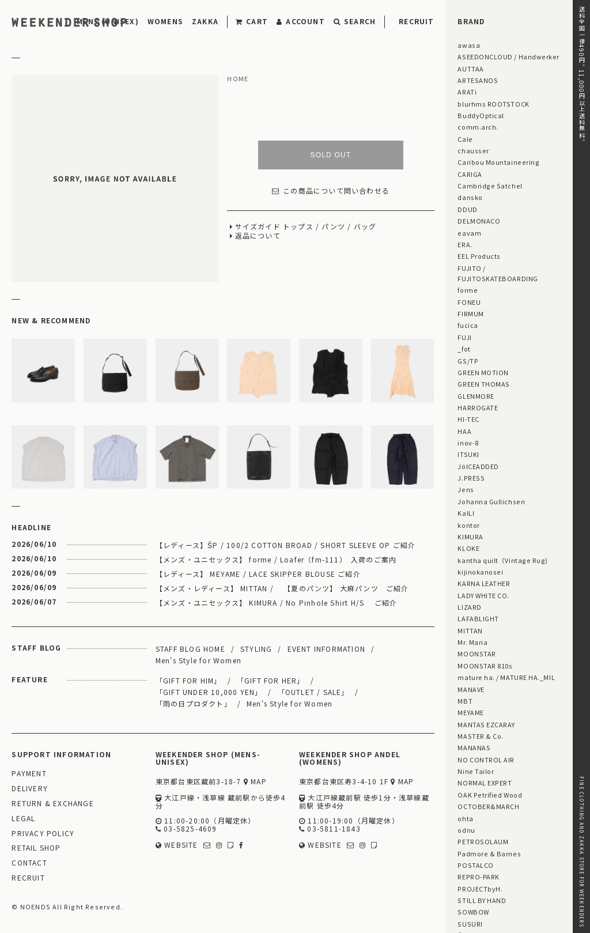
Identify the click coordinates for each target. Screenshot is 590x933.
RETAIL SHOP (36, 848)
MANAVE (470, 689)
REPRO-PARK (478, 876)
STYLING (256, 649)
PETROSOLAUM (482, 841)
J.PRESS (471, 477)
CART (252, 21)
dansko (469, 197)
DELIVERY (30, 788)
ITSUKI (468, 454)
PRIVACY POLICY (43, 833)
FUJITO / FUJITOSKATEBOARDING (497, 273)
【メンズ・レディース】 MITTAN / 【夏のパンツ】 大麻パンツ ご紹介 (282, 588)
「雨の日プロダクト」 (194, 703)
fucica (467, 325)
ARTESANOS (477, 80)
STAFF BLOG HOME (190, 649)
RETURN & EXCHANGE (52, 803)
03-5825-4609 (186, 829)
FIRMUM (470, 313)
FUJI (464, 337)
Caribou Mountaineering (498, 162)
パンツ (333, 226)
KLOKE (468, 548)
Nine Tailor (475, 771)
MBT (464, 700)
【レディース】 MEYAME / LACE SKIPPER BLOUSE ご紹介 (258, 574)
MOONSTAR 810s (484, 665)
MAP (255, 781)
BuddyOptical (480, 115)
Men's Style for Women (198, 660)
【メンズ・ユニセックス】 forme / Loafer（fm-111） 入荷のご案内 (276, 559)
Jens (465, 489)
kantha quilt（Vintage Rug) (502, 560)
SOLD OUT (330, 155)
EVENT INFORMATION (326, 649)
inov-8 (467, 442)
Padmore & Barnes (489, 853)
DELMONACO (478, 220)
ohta (465, 818)
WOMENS (165, 21)
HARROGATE (477, 407)
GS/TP (467, 360)
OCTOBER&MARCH (488, 806)
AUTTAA (470, 68)
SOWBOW (473, 911)
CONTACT (29, 863)
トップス (298, 226)
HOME (237, 79)
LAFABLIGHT (477, 618)
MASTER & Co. (480, 736)
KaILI (465, 513)
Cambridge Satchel (489, 185)
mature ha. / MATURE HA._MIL (506, 677)
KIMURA (470, 536)
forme (467, 289)
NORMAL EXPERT (484, 782)
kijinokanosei (480, 571)
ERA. (464, 244)
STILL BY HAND (481, 900)
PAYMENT (29, 773)
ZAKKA (205, 21)
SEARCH (355, 21)
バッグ (365, 226)
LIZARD (469, 606)
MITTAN (469, 630)
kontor (468, 525)
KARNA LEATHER (483, 583)
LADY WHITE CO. (483, 595)
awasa (468, 45)
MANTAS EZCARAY (486, 724)
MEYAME (470, 712)
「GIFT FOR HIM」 (189, 680)
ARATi (466, 91)
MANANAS (473, 747)
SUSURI (469, 923)
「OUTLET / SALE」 (313, 692)
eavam (469, 232)
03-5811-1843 (330, 829)
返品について (258, 236)
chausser (473, 150)
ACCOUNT (301, 21)
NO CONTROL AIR (486, 759)
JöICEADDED (477, 466)
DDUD (467, 209)
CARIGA (469, 174)
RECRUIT (416, 21)
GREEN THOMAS (483, 383)
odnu (466, 829)
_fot (463, 348)
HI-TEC (468, 419)
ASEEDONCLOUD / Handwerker (508, 56)
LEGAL (23, 818)
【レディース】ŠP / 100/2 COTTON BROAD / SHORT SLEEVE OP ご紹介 (285, 545)
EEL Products (478, 255)
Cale (464, 138)
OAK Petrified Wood (489, 794)
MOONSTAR (476, 653)
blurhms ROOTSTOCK (493, 103)
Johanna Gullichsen (491, 501)
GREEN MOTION (482, 372)
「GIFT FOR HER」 (271, 680)
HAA (464, 431)
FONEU (469, 302)
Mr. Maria (472, 642)
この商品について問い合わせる (330, 191)
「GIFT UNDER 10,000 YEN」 (209, 692)
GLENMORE (475, 396)
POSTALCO (475, 865)
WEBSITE (177, 845)
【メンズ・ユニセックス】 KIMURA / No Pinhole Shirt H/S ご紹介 (276, 602)
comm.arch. (477, 126)
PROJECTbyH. (479, 888)
